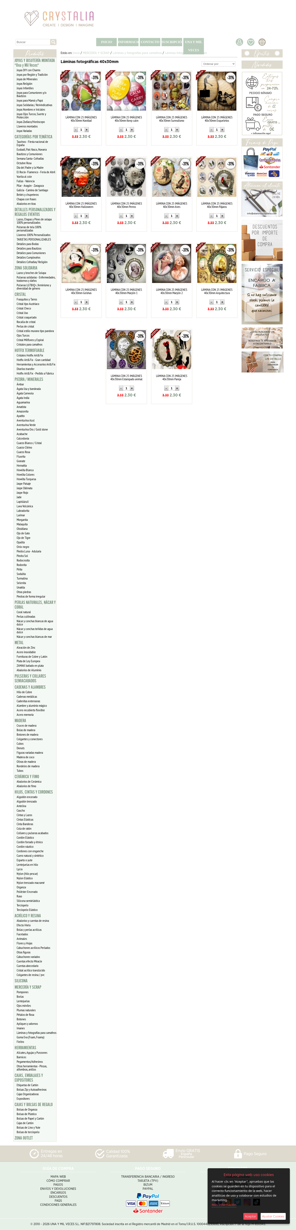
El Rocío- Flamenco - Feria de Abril (36, 172)
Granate (21, 461)
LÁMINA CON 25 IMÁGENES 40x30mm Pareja (171, 377)
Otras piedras (24, 592)
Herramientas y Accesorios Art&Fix (36, 364)
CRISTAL (20, 294)
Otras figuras (23, 952)
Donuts (20, 748)
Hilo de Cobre (24, 692)
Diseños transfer (25, 369)
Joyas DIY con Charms (28, 70)
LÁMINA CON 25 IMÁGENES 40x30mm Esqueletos (216, 119)
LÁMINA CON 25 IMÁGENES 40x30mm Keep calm (126, 119)
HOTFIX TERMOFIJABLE (29, 350)
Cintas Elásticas (25, 819)
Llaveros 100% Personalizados (33, 235)
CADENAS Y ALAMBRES (30, 687)
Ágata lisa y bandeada (29, 389)
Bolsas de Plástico (27, 1114)
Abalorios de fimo (26, 786)
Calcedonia (23, 438)
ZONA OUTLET (24, 1138)
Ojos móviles (24, 1005)
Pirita (19, 569)
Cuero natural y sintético (30, 855)
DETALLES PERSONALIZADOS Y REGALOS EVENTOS (35, 212)
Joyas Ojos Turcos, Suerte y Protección (31, 115)
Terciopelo (22, 905)
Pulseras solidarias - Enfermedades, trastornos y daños (36, 279)
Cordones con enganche (30, 851)
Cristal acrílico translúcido (31, 970)
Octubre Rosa (24, 163)
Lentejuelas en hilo (27, 864)
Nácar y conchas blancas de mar (34, 636)
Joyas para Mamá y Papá (30, 100)
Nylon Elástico (25, 878)
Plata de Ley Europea (28, 661)
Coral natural (24, 612)
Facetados (22, 934)
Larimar (21, 515)
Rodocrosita (23, 560)
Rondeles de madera (28, 766)
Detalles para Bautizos (29, 248)
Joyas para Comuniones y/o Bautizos (31, 94)
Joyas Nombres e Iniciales (31, 109)
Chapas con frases (26, 199)
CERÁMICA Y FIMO (27, 776)
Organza (21, 887)
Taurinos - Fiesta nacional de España (32, 143)
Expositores (23, 1098)
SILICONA (21, 981)
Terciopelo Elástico (27, 910)
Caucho (21, 810)
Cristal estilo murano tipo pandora (35, 331)
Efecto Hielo (24, 925)
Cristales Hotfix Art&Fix (30, 355)
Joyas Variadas (24, 131)
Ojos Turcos (23, 335)
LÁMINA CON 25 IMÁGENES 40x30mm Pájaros (216, 205)
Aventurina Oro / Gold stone (32, 429)
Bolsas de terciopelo (28, 1132)
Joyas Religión (24, 83)
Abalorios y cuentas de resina (33, 920)
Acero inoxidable (26, 652)
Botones (21, 1019)
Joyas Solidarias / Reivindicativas (34, 105)
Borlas (20, 996)
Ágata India (23, 398)
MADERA (20, 720)
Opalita (21, 542)
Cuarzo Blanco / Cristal (29, 443)
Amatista (21, 407)
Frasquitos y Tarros (27, 299)
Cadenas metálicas (27, 696)
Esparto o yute (24, 860)
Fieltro (20, 1042)
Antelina (21, 806)
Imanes (21, 1028)
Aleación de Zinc (26, 647)
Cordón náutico (25, 846)
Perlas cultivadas (26, 616)
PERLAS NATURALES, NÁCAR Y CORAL (35, 604)
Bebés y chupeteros (28, 194)
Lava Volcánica (25, 506)
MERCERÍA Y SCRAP (28, 987)
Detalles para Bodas (28, 244)
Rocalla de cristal (26, 322)
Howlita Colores (25, 474)
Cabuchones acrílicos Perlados (33, 948)
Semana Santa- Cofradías (30, 158)
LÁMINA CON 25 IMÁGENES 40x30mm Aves (171, 205)
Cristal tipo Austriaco (28, 304)
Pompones (22, 992)
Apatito (21, 416)
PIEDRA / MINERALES (29, 379)
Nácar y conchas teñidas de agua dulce (35, 630)
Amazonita (22, 411)
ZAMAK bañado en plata (30, 665)
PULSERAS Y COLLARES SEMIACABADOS (30, 678)
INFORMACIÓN (128, 42)
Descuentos (58, 1196)
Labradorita (23, 510)
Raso (19, 896)
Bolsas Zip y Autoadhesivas (31, 1089)
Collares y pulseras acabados (32, 833)
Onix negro (23, 547)
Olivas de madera (26, 761)
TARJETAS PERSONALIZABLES (34, 239)
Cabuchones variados (28, 957)
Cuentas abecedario (27, 966)
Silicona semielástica (28, 901)
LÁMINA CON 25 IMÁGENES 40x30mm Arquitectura (216, 291)
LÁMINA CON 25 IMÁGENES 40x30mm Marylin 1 (126, 291)
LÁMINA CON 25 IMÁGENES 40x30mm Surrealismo (171, 119)
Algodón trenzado (27, 801)
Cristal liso (22, 313)
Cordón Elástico (25, 837)
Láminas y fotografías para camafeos (36, 1033)
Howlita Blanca (25, 470)
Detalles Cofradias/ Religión (32, 262)
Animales (22, 939)
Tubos (20, 770)
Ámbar (20, 384)
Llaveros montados (27, 126)
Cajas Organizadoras (28, 1094)
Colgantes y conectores (30, 739)
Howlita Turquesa (26, 479)
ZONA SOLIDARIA (26, 268)
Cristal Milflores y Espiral (30, 340)
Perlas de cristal (25, 326)
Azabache (22, 434)
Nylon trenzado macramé (31, 883)
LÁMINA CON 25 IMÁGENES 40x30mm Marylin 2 (171, 291)
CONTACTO (150, 42)
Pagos (58, 1184)
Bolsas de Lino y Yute (28, 1127)
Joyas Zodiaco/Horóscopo (31, 122)
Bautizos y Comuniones (29, 154)
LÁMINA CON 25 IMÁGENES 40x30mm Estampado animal (126, 377)
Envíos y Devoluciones (58, 1188)
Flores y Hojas (24, 943)
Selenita (21, 583)
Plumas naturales (26, 1010)
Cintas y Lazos (24, 815)
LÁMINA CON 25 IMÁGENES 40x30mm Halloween (81, 205)
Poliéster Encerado (27, 892)
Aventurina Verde (26, 425)
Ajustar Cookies (273, 1216)
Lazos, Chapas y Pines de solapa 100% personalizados (34, 220)
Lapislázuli (23, 501)
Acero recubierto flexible (31, 710)
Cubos (20, 743)
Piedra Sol (22, 556)
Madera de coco (25, 757)
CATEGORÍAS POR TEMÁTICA (33, 137)
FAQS (58, 1200)
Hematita (22, 465)
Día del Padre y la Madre (30, 167)
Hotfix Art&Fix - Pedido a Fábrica (35, 373)
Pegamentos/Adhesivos (30, 1061)
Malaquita (22, 524)
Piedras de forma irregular (31, 596)
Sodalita (21, 574)
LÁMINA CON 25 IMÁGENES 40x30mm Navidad (81, 119)
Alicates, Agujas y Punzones (32, 1052)
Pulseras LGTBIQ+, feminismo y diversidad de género (34, 286)
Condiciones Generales (58, 1204)
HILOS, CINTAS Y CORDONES (34, 792)
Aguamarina (23, 402)
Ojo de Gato (23, 533)
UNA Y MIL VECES (193, 46)
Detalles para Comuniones (31, 253)
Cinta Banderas (25, 824)
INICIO (106, 42)
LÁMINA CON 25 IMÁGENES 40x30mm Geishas (81, 291)
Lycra (19, 869)
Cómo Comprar (58, 1180)
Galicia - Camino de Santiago (32, 190)
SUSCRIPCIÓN (172, 42)
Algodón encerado (27, 797)
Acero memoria (25, 714)
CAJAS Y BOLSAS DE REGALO (34, 1104)
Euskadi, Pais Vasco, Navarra (32, 149)
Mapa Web (58, 1176)
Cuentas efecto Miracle (29, 961)
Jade (19, 497)
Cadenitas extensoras (28, 701)
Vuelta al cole (24, 176)
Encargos (58, 1192)
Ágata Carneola (25, 393)
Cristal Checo (24, 308)
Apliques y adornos (27, 1024)
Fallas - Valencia (26, 181)
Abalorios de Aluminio (29, 670)
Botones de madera (27, 734)
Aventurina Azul (26, 420)
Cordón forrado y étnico (30, 842)
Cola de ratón (24, 828)
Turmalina (22, 578)
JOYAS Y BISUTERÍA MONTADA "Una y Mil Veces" (35, 63)
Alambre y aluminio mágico (32, 705)
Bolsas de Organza (27, 1109)
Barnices (21, 1057)
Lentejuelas (23, 1001)
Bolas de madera (26, 730)
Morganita (22, 520)
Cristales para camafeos (29, 344)
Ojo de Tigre (23, 538)
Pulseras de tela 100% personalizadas (29, 228)
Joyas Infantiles (25, 88)
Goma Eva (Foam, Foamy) (30, 1037)
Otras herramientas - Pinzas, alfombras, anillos (32, 1067)
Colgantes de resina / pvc (31, 975)
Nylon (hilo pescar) (27, 874)
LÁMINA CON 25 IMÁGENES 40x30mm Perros (126, 205)
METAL (19, 642)
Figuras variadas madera (30, 752)
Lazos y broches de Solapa (31, 273)
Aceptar (250, 1216)
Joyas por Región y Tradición (32, 74)
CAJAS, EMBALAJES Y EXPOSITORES (29, 1077)
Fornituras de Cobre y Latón (32, 656)
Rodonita (22, 565)
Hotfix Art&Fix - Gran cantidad (34, 360)
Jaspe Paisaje (24, 483)
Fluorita (21, 456)
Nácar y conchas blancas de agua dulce (35, 622)
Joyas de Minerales (27, 79)
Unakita (21, 587)
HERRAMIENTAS (25, 1048)
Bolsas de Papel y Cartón (30, 1118)
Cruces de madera (26, 725)
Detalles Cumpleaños (28, 257)
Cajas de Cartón (25, 1123)
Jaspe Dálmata (24, 488)
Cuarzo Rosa (23, 452)
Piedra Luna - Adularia (29, 551)
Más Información (224, 1205)
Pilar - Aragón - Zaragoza (30, 185)
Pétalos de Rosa (25, 1014)
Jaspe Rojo (22, 492)
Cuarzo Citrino (24, 447)
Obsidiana (22, 529)
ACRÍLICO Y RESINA (28, 916)
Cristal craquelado (27, 317)
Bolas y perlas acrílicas (29, 930)
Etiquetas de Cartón (27, 1085)
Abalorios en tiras (26, 204)
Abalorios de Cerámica (29, 781)
